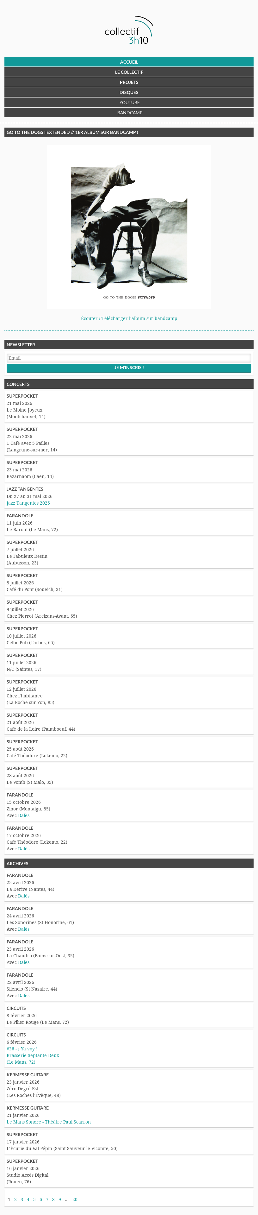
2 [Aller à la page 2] (15, 1199)
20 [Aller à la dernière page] (74, 1199)
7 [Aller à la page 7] (47, 1199)
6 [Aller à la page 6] (41, 1199)
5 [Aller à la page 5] (34, 1199)
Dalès (23, 815)
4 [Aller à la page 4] (28, 1199)
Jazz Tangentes (25, 489)
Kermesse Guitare (28, 1075)
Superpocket (22, 396)
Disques (129, 93)
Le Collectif (129, 72)
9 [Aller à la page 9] (59, 1199)
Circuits (16, 1008)
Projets (129, 82)
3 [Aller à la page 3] (22, 1199)
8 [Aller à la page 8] (53, 1199)
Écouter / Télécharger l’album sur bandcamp (129, 318)
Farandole (20, 516)
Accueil (129, 62)
